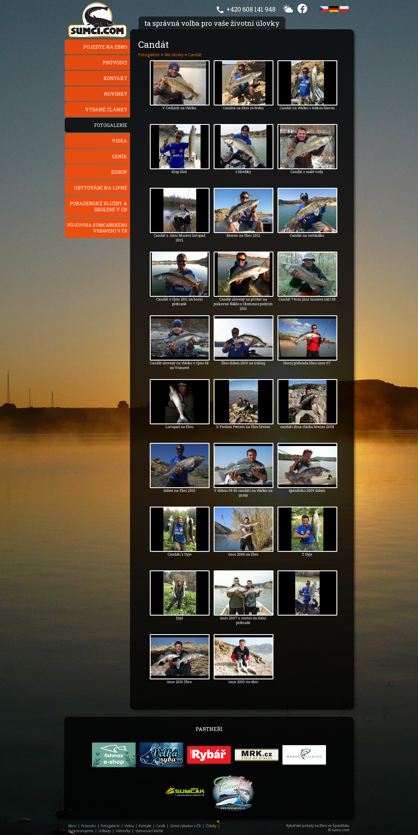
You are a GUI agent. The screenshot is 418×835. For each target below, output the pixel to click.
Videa (119, 141)
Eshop (119, 172)
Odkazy (104, 830)
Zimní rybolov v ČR (185, 825)
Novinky (115, 94)
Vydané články (106, 109)
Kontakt (115, 78)
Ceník (119, 156)
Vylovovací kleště (149, 830)
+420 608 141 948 (250, 9)
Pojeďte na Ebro (105, 47)
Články (211, 825)
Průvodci (115, 62)
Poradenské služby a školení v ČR (98, 206)
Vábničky (123, 830)
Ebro (72, 825)
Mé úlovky (173, 54)
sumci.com (340, 829)
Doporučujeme (81, 830)
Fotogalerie (110, 125)
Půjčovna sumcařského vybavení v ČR (97, 228)
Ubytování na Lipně (100, 188)
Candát (194, 54)
